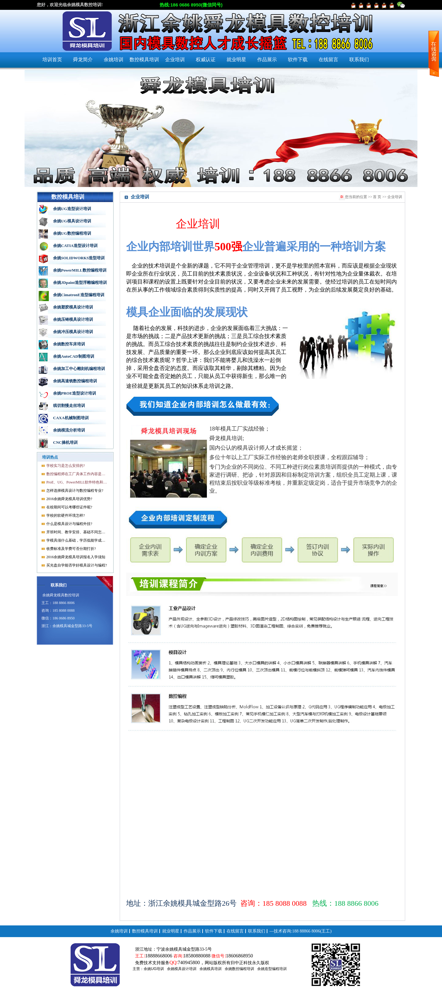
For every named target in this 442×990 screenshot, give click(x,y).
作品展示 (267, 59)
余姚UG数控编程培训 (72, 233)
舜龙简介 (83, 59)
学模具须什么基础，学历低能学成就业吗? (77, 540)
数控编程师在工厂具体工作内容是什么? (77, 474)
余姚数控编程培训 (239, 969)
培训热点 (50, 457)
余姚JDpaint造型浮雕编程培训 (80, 282)
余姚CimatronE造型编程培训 (78, 294)
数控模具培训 (144, 59)
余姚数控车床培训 (69, 344)
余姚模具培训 (211, 969)
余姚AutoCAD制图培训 (73, 356)
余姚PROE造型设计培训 (74, 393)
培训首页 (52, 59)
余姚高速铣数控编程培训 (75, 381)
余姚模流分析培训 (69, 430)
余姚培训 (113, 59)
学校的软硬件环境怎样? (65, 515)
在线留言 (328, 59)
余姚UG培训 (154, 969)
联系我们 (359, 59)
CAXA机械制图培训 (71, 417)
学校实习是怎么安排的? (65, 465)
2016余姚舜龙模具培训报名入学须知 (75, 557)
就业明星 (236, 59)
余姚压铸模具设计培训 (73, 319)
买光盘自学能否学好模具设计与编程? (76, 565)
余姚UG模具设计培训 (72, 221)
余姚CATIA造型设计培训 (75, 245)
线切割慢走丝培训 (69, 405)
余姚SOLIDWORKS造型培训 (79, 258)
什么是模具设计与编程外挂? (69, 524)
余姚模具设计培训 (181, 969)
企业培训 (175, 59)
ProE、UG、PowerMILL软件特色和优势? (77, 482)
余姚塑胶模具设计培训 (73, 307)
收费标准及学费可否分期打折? (71, 549)
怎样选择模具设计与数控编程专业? (74, 490)
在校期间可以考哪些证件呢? (69, 507)
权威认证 (205, 59)
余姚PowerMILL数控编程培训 (80, 270)
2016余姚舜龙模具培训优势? (69, 499)
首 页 (377, 197)
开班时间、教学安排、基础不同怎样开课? (77, 532)
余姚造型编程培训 (272, 969)
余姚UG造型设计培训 (72, 208)
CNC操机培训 (65, 442)
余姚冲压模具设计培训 (73, 331)
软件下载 (298, 59)
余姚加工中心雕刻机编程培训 (79, 368)
